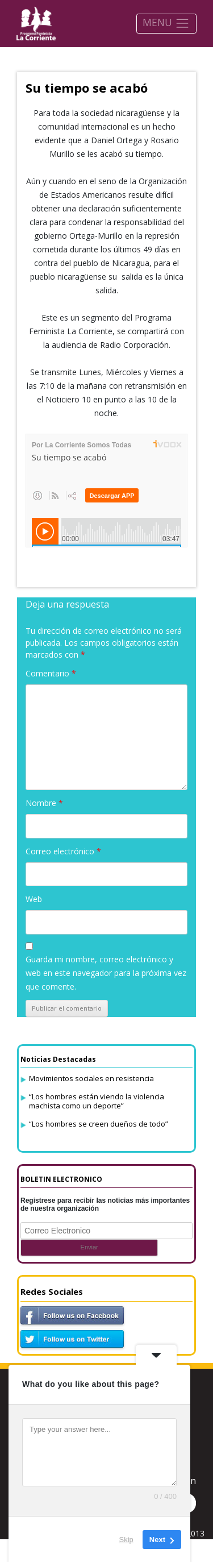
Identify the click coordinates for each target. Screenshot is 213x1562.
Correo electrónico (63, 851)
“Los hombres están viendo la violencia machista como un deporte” (96, 1101)
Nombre (44, 802)
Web (34, 899)
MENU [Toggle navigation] (166, 23)
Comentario (51, 673)
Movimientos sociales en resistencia (91, 1078)
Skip (126, 1539)
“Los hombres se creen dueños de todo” (98, 1123)
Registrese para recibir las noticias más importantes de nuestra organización (105, 1204)
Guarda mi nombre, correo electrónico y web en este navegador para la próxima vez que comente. (106, 973)
